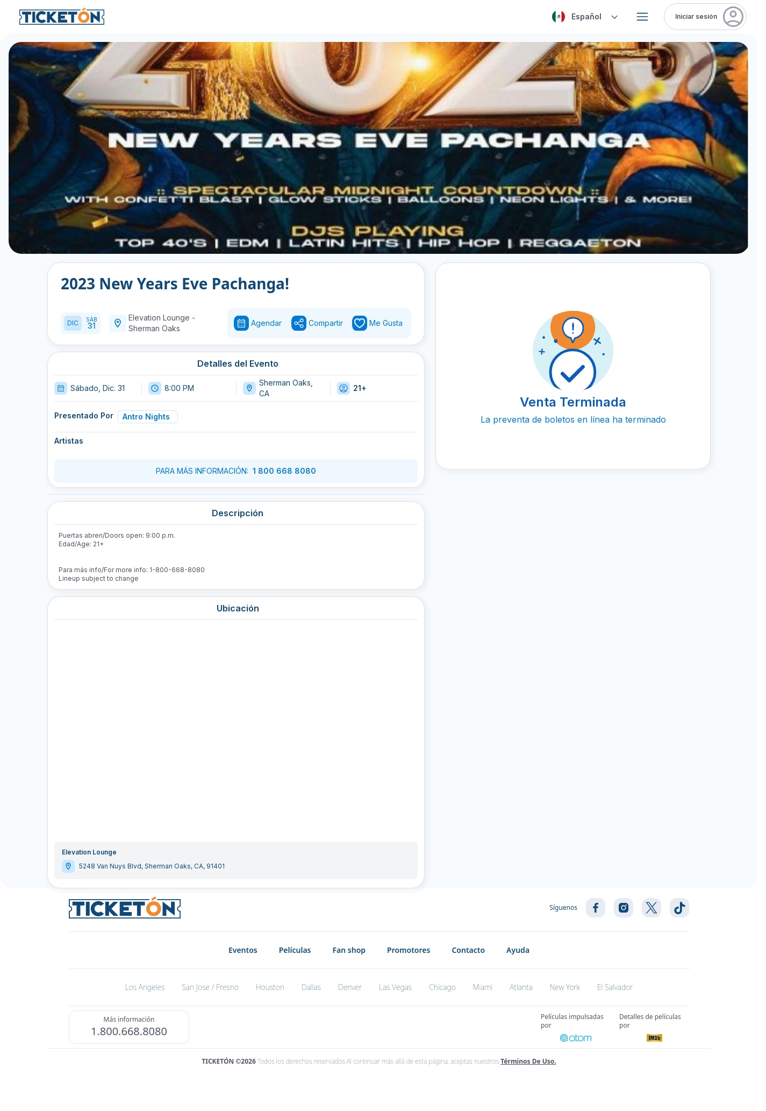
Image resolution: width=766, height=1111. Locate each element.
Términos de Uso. (528, 1061)
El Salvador (615, 987)
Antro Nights (146, 416)
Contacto (468, 950)
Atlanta (521, 987)
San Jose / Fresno (210, 987)
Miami (483, 987)
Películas (295, 950)
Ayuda (517, 950)
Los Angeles (145, 987)
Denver (350, 987)
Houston (270, 987)
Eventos (242, 950)
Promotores (408, 950)
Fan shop (349, 950)
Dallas (311, 987)
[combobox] (583, 16)
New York (565, 987)
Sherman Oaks (154, 328)
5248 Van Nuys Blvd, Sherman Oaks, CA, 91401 (152, 866)
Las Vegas (395, 987)
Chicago (442, 987)
